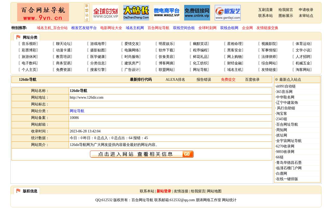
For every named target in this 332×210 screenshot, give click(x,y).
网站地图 (214, 191)
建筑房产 (132, 63)
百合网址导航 (287, 124)
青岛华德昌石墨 (289, 163)
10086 (74, 118)
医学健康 (97, 57)
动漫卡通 (63, 50)
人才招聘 (303, 57)
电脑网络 (132, 50)
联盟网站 (166, 70)
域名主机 (234, 70)
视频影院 (268, 44)
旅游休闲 (29, 57)
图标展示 (286, 16)
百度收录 (252, 80)
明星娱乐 (166, 44)
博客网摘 (166, 63)
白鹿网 (281, 173)
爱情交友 (132, 44)
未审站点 (306, 16)
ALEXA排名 (175, 80)
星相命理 (234, 44)
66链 (279, 157)
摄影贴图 (97, 50)
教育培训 (63, 57)
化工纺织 (200, 63)
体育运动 (303, 44)
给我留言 (286, 10)
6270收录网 (285, 146)
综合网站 (268, 63)
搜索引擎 (97, 70)
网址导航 (200, 70)
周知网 (281, 130)
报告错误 (204, 80)
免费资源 (63, 70)
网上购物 (234, 57)
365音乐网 (284, 92)
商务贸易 (63, 63)
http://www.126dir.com (86, 97)
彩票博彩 (29, 50)
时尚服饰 (132, 57)
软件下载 (166, 50)
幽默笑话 (200, 44)
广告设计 (132, 70)
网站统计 (229, 200)
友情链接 (268, 70)
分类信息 (97, 63)
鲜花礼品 (200, 57)
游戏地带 (97, 44)
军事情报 (268, 50)
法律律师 (268, 57)
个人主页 (29, 70)
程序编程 (200, 50)
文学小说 (303, 50)
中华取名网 (285, 97)
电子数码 (29, 63)
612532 (107, 200)
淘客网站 (303, 70)
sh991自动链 (286, 86)
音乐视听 (29, 44)
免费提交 (228, 80)
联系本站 (265, 16)
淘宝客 (281, 114)
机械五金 (303, 63)
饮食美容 (166, 57)
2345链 (281, 119)
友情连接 (181, 191)
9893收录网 (285, 152)
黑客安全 (234, 50)
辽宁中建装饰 (287, 103)
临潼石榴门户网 (289, 168)
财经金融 (234, 63)
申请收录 (306, 10)
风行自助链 (285, 108)
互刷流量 (265, 10)
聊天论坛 (63, 44)
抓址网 (281, 135)
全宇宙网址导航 (289, 141)
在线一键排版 (287, 179)
